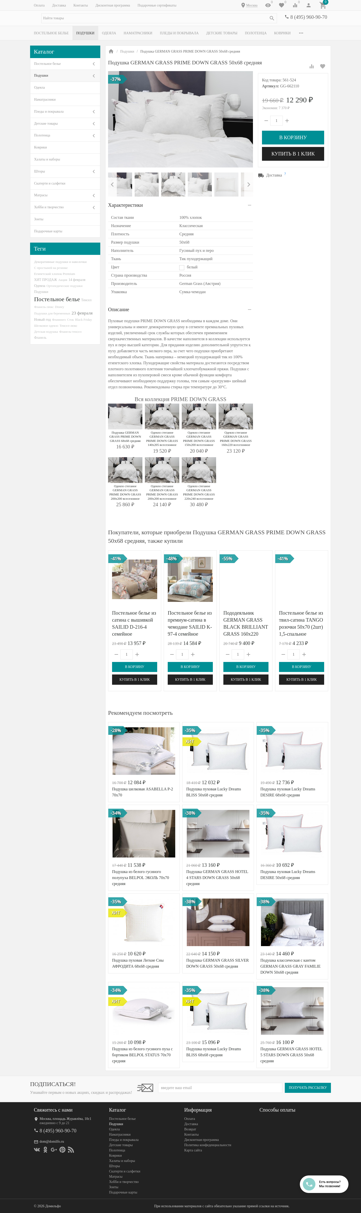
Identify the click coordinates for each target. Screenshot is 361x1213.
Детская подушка (46, 331)
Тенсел (86, 300)
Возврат (190, 1129)
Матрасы (40, 195)
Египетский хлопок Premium (54, 274)
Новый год (42, 319)
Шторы (39, 171)
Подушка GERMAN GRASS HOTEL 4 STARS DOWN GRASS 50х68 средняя (217, 878)
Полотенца (256, 33)
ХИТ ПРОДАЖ (45, 280)
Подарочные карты (48, 231)
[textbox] (159, 18)
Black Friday (83, 319)
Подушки (85, 33)
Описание (118, 309)
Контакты (80, 5)
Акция (62, 280)
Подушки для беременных (52, 313)
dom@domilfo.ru (52, 1141)
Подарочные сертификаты (157, 5)
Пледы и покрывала (179, 33)
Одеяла (109, 33)
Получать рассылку (308, 1088)
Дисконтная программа (113, 5)
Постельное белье (51, 33)
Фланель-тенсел (70, 331)
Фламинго (59, 319)
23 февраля (82, 312)
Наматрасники (138, 33)
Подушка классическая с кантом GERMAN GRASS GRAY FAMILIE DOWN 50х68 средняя (290, 966)
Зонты (38, 219)
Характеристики (125, 205)
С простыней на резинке (51, 268)
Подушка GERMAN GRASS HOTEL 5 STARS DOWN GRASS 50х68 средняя (291, 1055)
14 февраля (76, 280)
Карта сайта (193, 1150)
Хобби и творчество (49, 207)
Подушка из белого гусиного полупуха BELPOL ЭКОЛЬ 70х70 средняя (140, 878)
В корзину (293, 137)
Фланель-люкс (44, 307)
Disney (59, 307)
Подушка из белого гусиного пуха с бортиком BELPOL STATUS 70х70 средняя (142, 1055)
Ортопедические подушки (65, 286)
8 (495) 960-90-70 (308, 17)
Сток (70, 319)
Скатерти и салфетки (49, 183)
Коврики (282, 33)
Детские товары (221, 33)
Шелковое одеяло (46, 325)
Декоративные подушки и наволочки (60, 262)
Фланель (40, 337)
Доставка (59, 5)
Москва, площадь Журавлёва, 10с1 (65, 1119)
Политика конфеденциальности (207, 1145)
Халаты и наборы (47, 159)
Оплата (39, 5)
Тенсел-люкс (68, 325)
